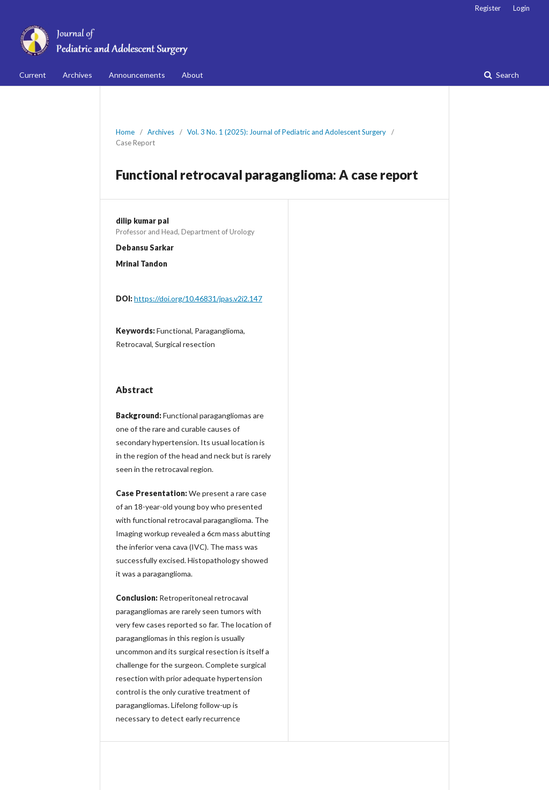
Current (32, 74)
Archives (77, 74)
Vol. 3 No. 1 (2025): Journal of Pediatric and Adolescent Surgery (286, 132)
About (192, 74)
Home (125, 132)
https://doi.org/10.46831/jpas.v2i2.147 (198, 298)
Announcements (137, 74)
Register (488, 8)
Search (506, 74)
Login (521, 8)
